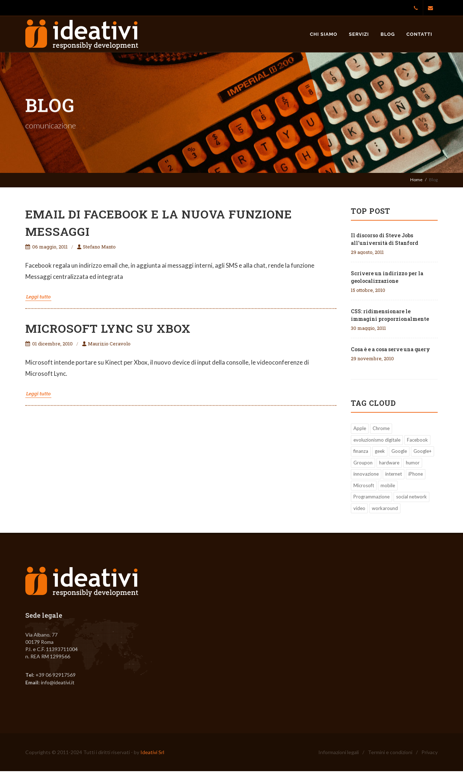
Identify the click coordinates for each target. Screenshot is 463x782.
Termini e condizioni (390, 752)
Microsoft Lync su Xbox (108, 328)
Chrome (381, 428)
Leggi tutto (38, 296)
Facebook (417, 440)
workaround (385, 508)
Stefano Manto (96, 246)
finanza (360, 451)
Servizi (359, 34)
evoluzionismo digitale (376, 440)
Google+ (422, 451)
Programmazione (371, 497)
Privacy (429, 752)
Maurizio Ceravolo (106, 343)
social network (411, 497)
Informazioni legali (338, 752)
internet (393, 474)
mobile (388, 485)
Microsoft (363, 485)
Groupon (363, 463)
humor (413, 463)
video (359, 508)
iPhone (415, 474)
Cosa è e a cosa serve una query (390, 349)
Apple (359, 428)
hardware (389, 463)
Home (416, 179)
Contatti (419, 34)
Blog (388, 34)
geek (380, 451)
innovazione (366, 474)
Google (399, 451)
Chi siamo (323, 34)
